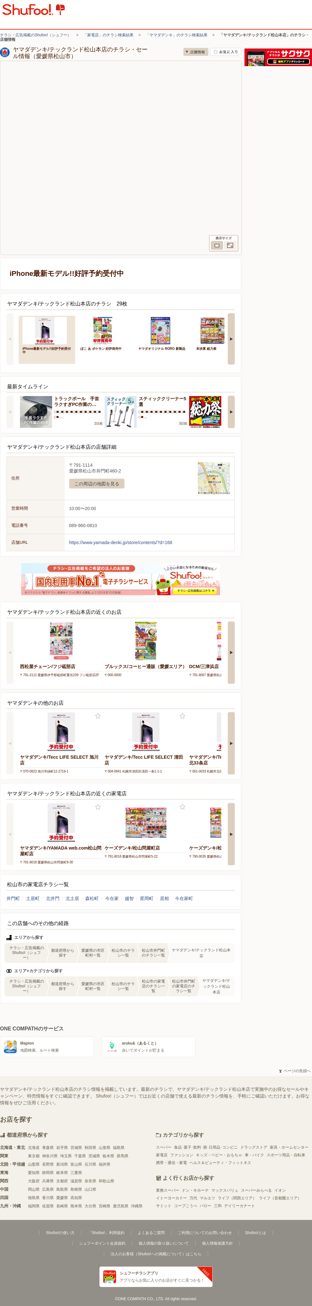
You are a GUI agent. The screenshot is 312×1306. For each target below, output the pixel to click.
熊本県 (76, 1206)
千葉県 (80, 1156)
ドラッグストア (253, 1147)
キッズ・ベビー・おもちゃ (219, 1155)
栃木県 (108, 1156)
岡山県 (34, 1189)
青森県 (48, 1147)
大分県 (90, 1206)
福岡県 (34, 1206)
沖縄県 (136, 1206)
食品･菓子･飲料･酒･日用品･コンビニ (206, 1147)
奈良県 (90, 1181)
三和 (218, 1206)
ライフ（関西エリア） (237, 1198)
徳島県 (34, 1198)
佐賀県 (48, 1206)
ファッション (181, 1155)
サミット (163, 1206)
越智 (129, 898)
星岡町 (146, 898)
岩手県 (62, 1147)
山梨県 (34, 1164)
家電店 (162, 1155)
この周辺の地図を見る (96, 483)
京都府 (62, 1181)
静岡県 (48, 1172)
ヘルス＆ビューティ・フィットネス (220, 1162)
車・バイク (254, 1155)
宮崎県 (104, 1206)
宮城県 (76, 1147)
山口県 (90, 1189)
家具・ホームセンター (289, 1147)
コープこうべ (185, 1206)
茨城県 (94, 1156)
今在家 (112, 898)
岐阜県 (62, 1172)
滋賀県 (76, 1181)
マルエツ (207, 1198)
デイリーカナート (239, 1206)
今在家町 (184, 898)
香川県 (48, 1198)
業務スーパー (167, 1190)
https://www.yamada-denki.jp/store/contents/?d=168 (120, 542)
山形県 (104, 1147)
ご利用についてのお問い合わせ (205, 1233)
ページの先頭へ (295, 1071)
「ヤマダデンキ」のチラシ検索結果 (176, 35)
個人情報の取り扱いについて (164, 1243)
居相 (164, 898)
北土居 (72, 898)
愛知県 (34, 1172)
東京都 (34, 1156)
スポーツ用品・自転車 (286, 1155)
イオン (280, 1190)
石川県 (90, 1164)
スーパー (163, 1147)
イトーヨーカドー (171, 1198)
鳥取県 (62, 1189)
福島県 (118, 1147)
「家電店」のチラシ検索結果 (108, 35)
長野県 (48, 1164)
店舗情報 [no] (195, 52)
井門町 (13, 898)
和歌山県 (106, 1181)
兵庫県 (48, 1181)
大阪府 (34, 1181)
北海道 (34, 1147)
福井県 (104, 1164)
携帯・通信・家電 (171, 1162)
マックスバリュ (224, 1190)
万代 (193, 1198)
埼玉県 (66, 1156)
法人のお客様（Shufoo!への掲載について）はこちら (156, 1254)
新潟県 (62, 1164)
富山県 (76, 1164)
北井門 (53, 898)
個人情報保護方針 (217, 1243)
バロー (205, 1206)
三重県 (76, 1172)
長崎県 (62, 1206)
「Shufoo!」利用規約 (106, 1233)
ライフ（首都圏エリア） (280, 1198)
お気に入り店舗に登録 (225, 52)
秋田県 (90, 1147)
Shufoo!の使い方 (60, 1233)
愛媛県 (62, 1198)
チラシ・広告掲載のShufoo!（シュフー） (35, 35)
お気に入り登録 (98, 716)
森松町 (92, 898)
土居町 (33, 898)
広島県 (48, 1189)
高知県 (76, 1198)
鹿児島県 (120, 1206)
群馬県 (122, 1156)
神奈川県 (50, 1156)
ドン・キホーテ (195, 1190)
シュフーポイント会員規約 (102, 1243)
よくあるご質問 (151, 1233)
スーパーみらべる (256, 1190)
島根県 (76, 1189)
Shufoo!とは (255, 1233)
